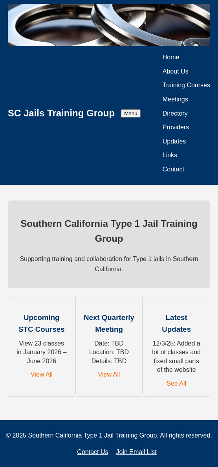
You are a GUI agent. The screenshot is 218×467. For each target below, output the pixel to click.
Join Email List (136, 452)
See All (176, 383)
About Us (176, 71)
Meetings (175, 99)
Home (171, 57)
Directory (175, 113)
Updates (174, 141)
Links (170, 155)
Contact (173, 169)
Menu (130, 113)
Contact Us (92, 452)
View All (42, 374)
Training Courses (186, 85)
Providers (176, 127)
